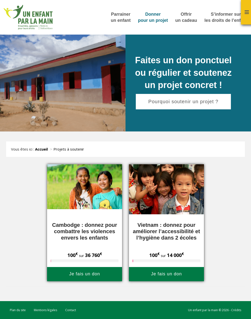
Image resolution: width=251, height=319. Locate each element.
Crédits (236, 310)
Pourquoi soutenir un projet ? (183, 101)
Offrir (186, 18)
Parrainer (121, 18)
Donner (153, 18)
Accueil (41, 149)
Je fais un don (84, 273)
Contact (70, 310)
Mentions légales (45, 310)
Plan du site (18, 310)
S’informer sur (225, 18)
